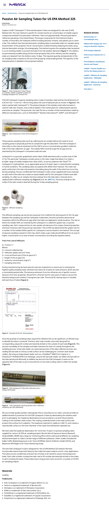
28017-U (51, 179)
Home (4, 13)
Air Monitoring (12, 13)
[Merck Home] (17, 4)
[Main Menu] (4, 4)
